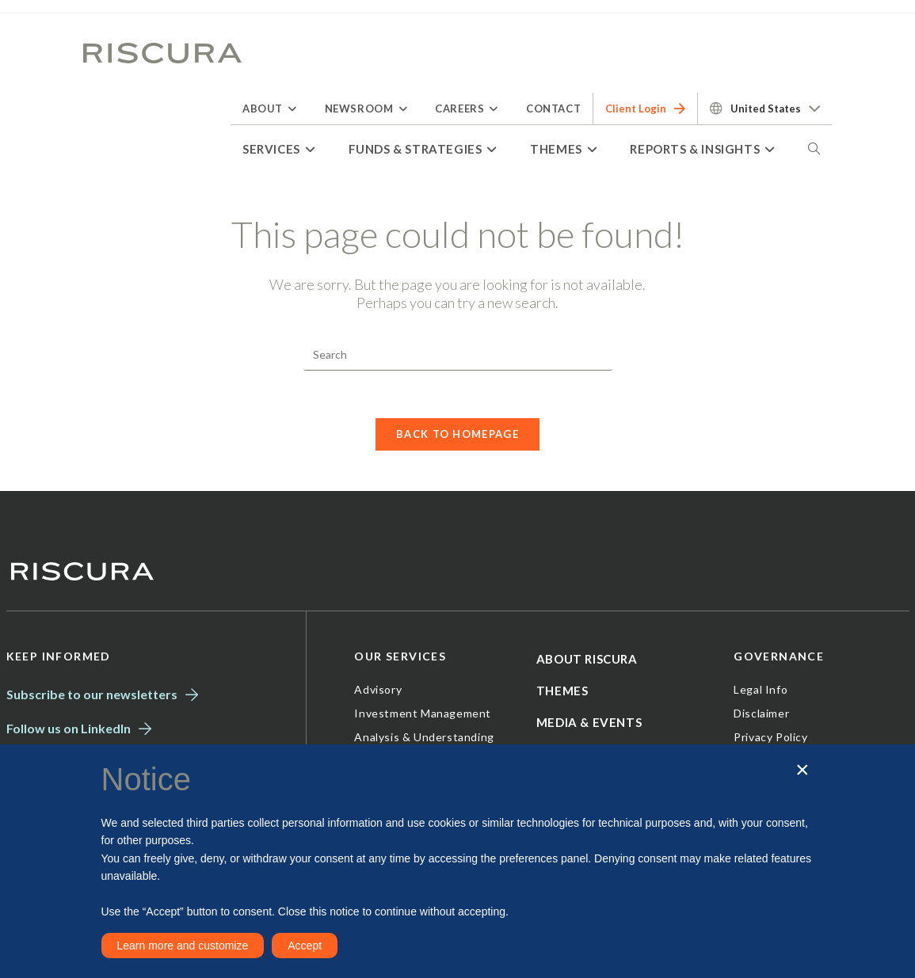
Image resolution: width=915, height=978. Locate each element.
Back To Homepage (457, 434)
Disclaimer (761, 714)
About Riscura (587, 660)
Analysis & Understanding (424, 737)
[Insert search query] (457, 355)
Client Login (645, 108)
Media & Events (589, 723)
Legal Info (760, 690)
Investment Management (422, 714)
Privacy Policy (770, 737)
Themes (562, 691)
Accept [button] (305, 945)
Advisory (378, 690)
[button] (802, 770)
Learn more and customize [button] (183, 945)
